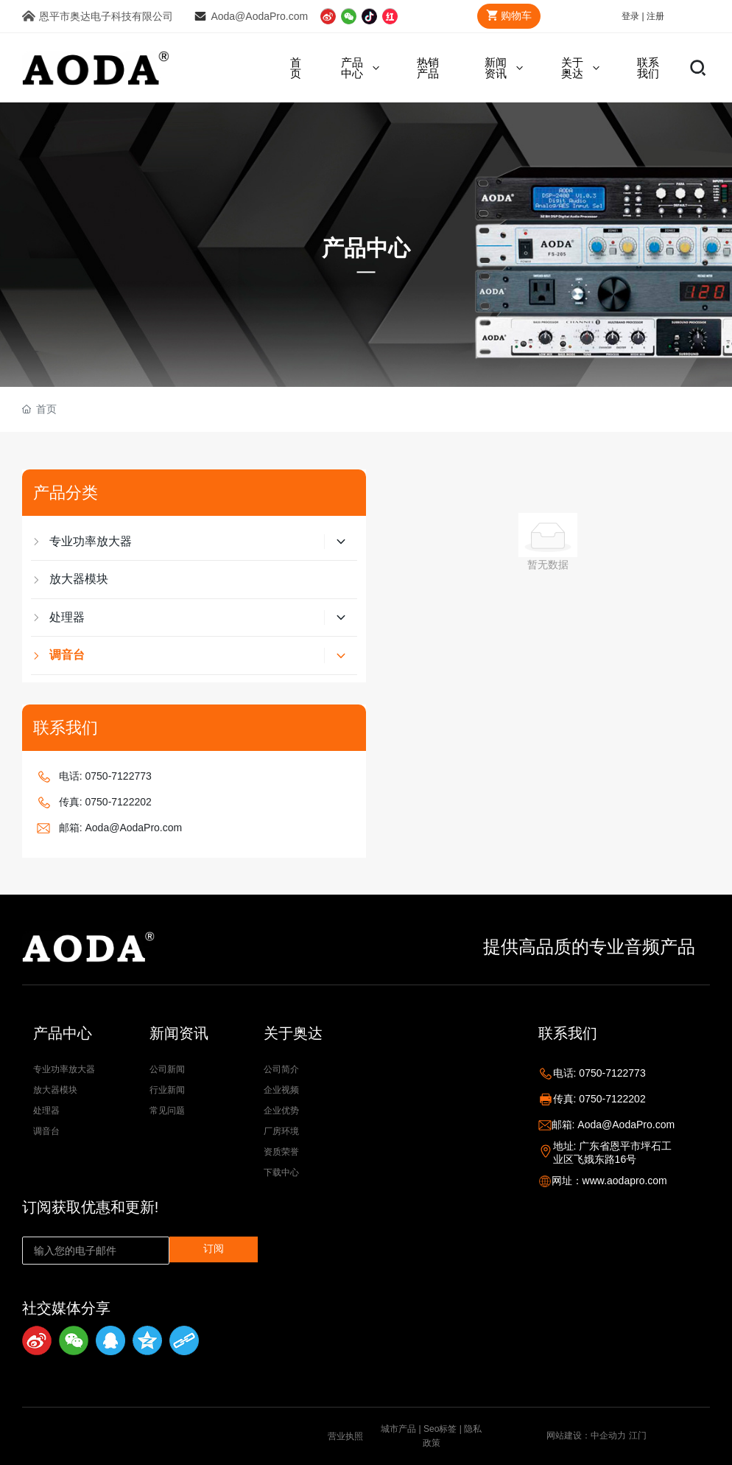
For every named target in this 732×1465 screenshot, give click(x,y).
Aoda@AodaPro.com (259, 16)
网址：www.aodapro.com (609, 1180)
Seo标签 (440, 1429)
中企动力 (608, 1435)
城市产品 (398, 1429)
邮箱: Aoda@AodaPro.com (121, 827)
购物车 (506, 15)
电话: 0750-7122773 (105, 776)
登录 (631, 16)
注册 (655, 16)
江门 (638, 1435)
